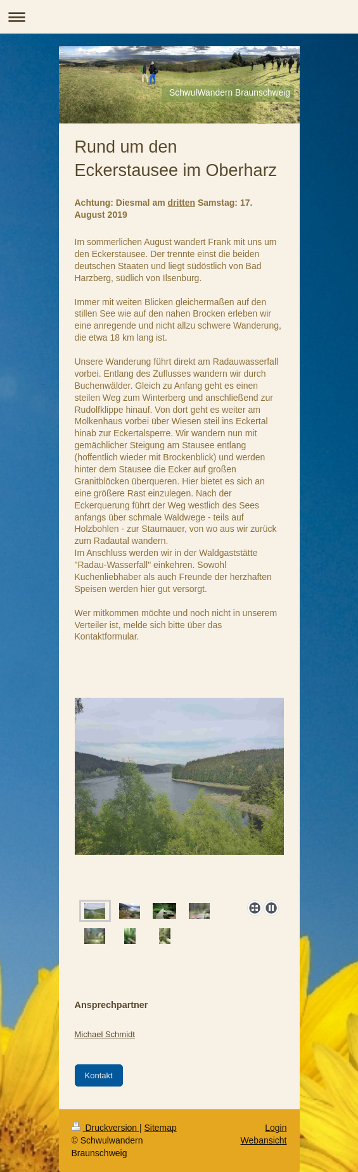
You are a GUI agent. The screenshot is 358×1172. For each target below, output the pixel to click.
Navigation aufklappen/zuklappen (179, 16)
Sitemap (160, 1128)
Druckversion (105, 1128)
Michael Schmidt (105, 1034)
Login (275, 1128)
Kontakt (99, 1075)
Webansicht (264, 1140)
